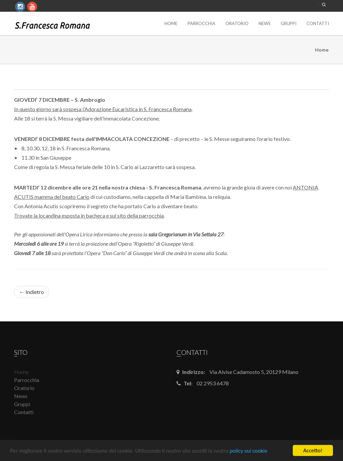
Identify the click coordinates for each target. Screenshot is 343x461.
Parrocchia (201, 23)
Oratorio (237, 23)
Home (171, 23)
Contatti (317, 23)
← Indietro (31, 292)
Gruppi (288, 23)
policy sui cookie (248, 450)
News (265, 23)
